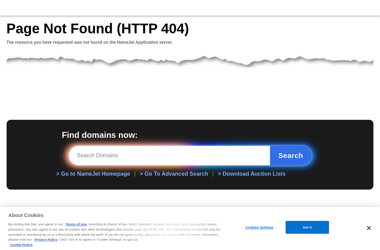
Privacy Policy (45, 239)
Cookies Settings (259, 227)
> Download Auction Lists (252, 174)
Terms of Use (76, 224)
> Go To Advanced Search (174, 174)
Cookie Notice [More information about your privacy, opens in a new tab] (21, 245)
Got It (307, 227)
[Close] (369, 227)
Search (290, 155)
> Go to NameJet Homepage (93, 174)
